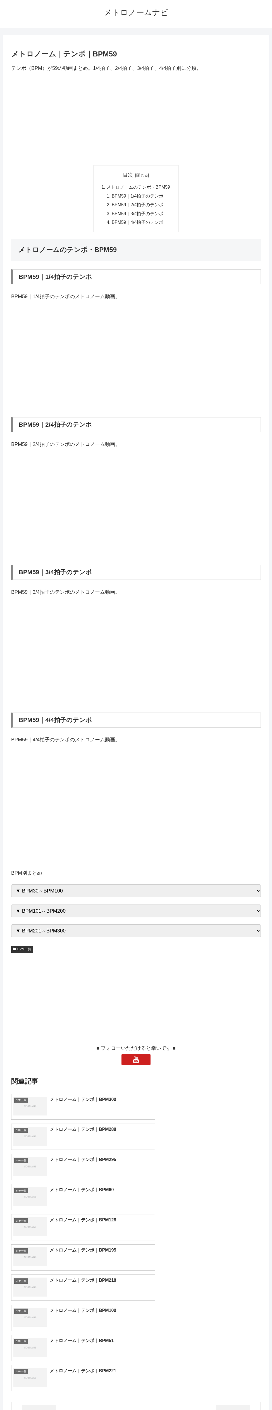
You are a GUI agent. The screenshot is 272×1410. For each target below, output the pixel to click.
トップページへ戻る (113, 1392)
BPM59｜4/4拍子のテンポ (138, 223)
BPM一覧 (22, 951)
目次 (128, 175)
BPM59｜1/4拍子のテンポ (138, 196)
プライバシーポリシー (156, 1392)
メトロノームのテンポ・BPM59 (138, 187)
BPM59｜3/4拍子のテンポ (138, 214)
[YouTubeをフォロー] (136, 1061)
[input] (136, 1328)
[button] (259, 1328)
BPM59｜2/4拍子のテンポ (138, 205)
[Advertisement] (136, 119)
